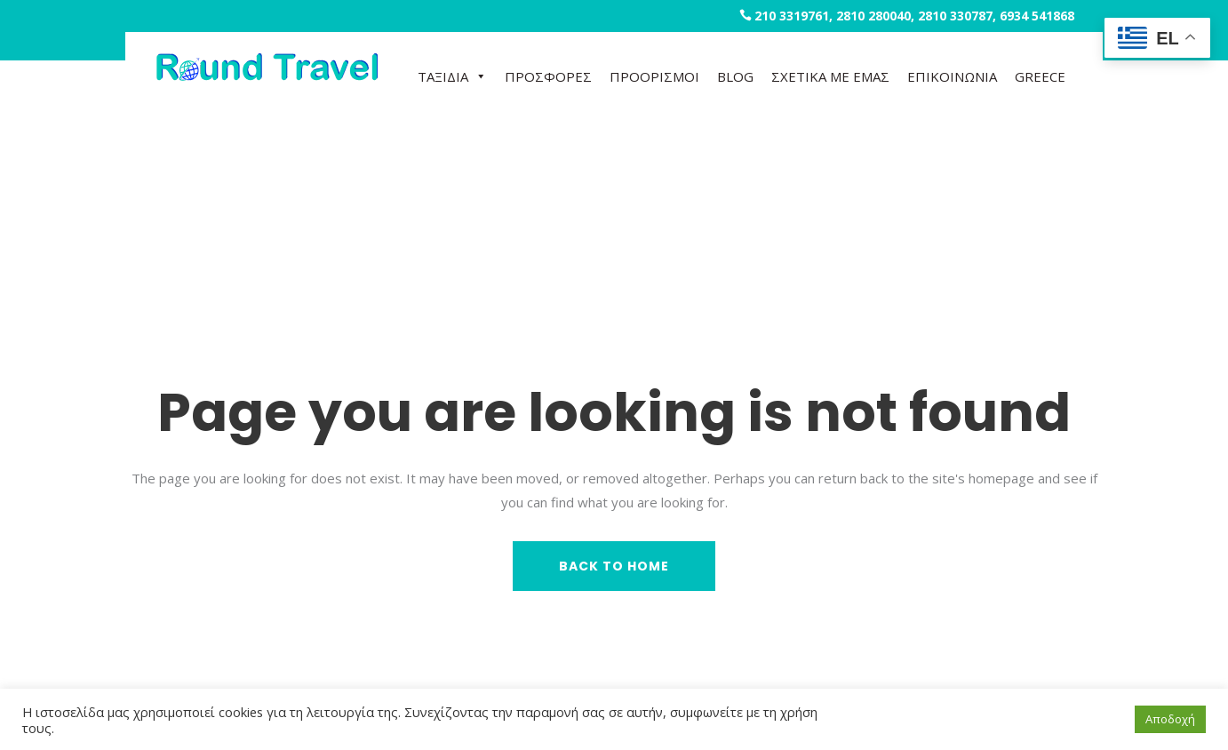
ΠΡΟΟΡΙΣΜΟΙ (654, 76)
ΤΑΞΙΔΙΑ (452, 76)
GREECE (1040, 76)
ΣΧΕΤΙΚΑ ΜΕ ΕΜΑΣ (830, 76)
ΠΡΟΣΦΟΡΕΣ (548, 76)
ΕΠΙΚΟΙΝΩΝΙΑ (952, 76)
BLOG (735, 76)
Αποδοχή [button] (1170, 719)
